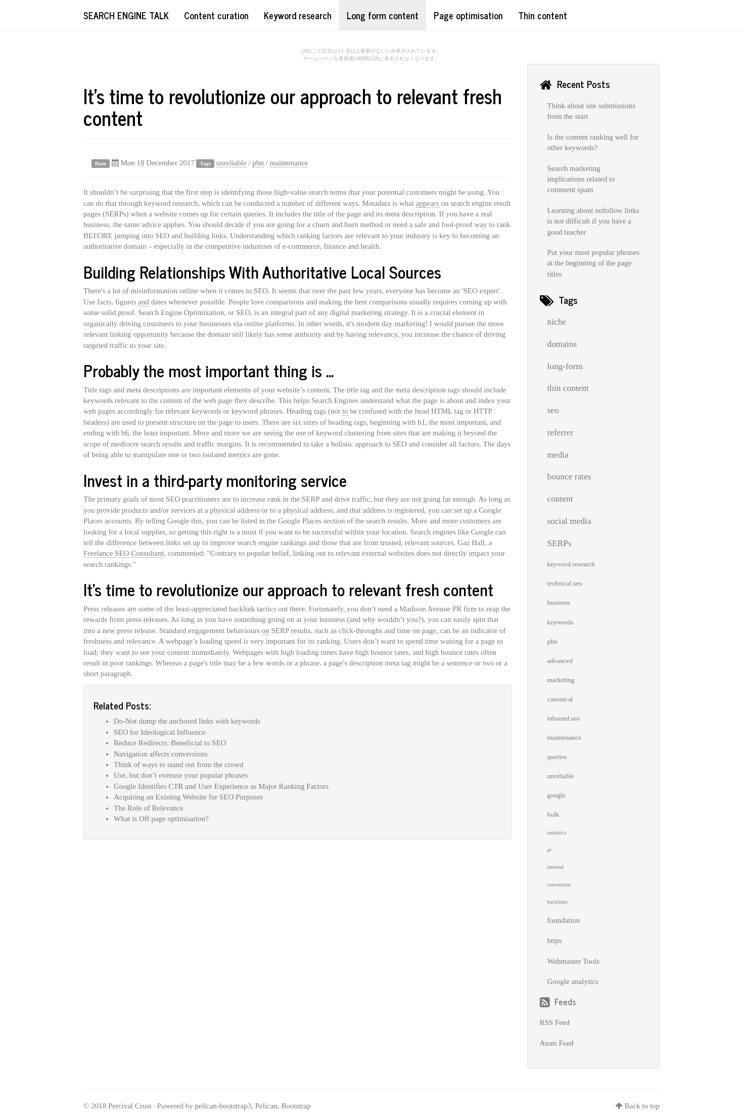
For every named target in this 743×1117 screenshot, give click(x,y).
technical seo (564, 583)
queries (557, 757)
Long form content (383, 15)
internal (555, 867)
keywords (560, 622)
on (265, 631)
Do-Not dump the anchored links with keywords (187, 721)
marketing (561, 680)
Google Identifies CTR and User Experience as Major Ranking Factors (221, 786)
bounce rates (569, 476)
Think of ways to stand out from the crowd (179, 765)
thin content (568, 388)
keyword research (571, 564)
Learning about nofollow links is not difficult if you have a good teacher (593, 221)
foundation (563, 920)
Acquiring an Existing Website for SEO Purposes (188, 797)
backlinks (557, 902)
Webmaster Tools (573, 961)
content (560, 499)
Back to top (642, 1106)
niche (557, 322)
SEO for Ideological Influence (159, 732)
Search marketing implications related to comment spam (581, 179)
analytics (557, 832)
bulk (553, 814)
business (558, 602)
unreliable (231, 163)
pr (549, 850)
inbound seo (563, 718)
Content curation (216, 15)
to (345, 411)
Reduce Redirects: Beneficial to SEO (170, 743)
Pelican (266, 1106)
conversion (559, 884)
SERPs (559, 543)
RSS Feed (555, 1022)
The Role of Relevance (148, 808)
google (556, 795)
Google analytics (572, 981)
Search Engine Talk (126, 15)
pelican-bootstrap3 (223, 1106)
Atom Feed (557, 1043)
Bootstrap (295, 1106)
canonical (560, 699)
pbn (258, 163)
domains (562, 344)
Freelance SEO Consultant (123, 553)
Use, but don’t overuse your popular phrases (181, 775)
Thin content (542, 15)
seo (553, 410)
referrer (560, 432)
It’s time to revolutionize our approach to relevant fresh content (292, 106)
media (558, 455)
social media (569, 521)
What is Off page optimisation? (161, 819)
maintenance (289, 163)
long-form (565, 366)
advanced (560, 660)
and (143, 302)
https (554, 940)
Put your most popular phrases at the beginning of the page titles (593, 263)
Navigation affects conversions (161, 754)
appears (427, 203)
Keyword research (298, 15)
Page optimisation (468, 15)
